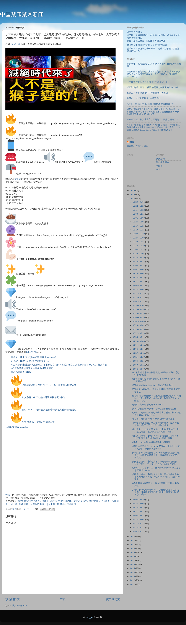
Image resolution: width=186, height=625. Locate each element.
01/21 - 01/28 (139, 523)
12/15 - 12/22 (139, 210)
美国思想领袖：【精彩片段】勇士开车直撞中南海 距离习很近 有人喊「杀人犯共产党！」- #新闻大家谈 (156, 476)
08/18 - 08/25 (139, 277)
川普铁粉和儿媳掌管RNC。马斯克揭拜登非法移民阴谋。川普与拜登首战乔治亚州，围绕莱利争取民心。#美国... (155, 492)
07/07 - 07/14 (139, 301)
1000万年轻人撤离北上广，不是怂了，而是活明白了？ (152, 119)
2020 (132, 548)
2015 (132, 568)
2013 (132, 576)
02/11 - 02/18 (139, 511)
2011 (132, 584)
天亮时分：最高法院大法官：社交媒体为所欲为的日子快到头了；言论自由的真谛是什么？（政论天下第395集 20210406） (153, 74)
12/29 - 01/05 (139, 202)
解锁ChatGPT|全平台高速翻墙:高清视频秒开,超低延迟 (49, 409)
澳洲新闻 (160, 159)
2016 (132, 564)
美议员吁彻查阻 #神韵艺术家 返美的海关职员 (153, 419)
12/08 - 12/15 (139, 214)
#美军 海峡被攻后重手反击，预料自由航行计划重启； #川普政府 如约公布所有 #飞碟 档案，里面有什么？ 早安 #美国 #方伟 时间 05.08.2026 (153, 111)
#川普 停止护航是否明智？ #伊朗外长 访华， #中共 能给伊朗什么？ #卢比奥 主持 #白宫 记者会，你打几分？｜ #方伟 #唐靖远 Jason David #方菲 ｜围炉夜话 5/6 (153, 127)
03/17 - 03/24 (139, 365)
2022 (132, 540)
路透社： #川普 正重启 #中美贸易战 (144, 98)
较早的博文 (113, 599)
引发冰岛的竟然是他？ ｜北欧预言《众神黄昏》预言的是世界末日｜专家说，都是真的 (59, 365)
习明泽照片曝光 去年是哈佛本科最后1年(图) (147, 82)
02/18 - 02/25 (139, 507)
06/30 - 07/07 (139, 305)
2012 (132, 580)
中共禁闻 (71, 504)
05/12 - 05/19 (139, 333)
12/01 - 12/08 (139, 218)
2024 (132, 198)
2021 (132, 544)
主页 (63, 599)
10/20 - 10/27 (139, 242)
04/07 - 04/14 (139, 353)
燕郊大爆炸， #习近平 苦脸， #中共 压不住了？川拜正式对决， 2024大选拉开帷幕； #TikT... (155, 430)
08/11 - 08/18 (139, 281)
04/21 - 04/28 (139, 345)
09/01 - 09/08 (139, 269)
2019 (132, 552)
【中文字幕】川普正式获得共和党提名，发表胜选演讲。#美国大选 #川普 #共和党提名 (155, 424)
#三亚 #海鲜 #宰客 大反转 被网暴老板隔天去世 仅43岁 (152, 87)
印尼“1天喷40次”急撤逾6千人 (30, 361)
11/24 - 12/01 (139, 222)
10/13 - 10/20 (139, 246)
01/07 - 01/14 (139, 531)
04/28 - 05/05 (139, 341)
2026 (132, 190)
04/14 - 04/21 (139, 349)
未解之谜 (15, 44)
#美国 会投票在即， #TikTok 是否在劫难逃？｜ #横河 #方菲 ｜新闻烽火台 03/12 (156, 447)
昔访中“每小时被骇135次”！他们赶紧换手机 (152, 385)
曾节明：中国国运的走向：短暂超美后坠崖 (147, 45)
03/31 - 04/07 (139, 357)
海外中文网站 (162, 162)
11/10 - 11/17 (139, 230)
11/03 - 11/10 (139, 234)
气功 (158, 169)
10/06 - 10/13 (139, 249)
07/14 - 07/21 (139, 297)
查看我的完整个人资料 (137, 146)
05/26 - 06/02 (139, 325)
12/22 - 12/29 (139, 206)
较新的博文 (12, 599)
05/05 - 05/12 (139, 337)
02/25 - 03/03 (139, 504)
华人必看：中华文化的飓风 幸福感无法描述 (44, 397)
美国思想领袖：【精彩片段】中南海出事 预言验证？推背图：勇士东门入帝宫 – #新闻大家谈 (154, 462)
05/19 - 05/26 (139, 329)
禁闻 (132, 142)
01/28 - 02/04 (139, 519)
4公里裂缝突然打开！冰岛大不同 (32, 368)
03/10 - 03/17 (139, 369)
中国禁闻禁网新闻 (22, 14)
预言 (7, 495)
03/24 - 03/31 (139, 361)
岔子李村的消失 (134, 32)
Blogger (89, 617)
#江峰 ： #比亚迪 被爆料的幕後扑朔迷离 (151, 442)
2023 (132, 536)
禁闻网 (159, 166)
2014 (132, 572)
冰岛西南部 (21, 372)
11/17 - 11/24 (139, 226)
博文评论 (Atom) (19, 605)
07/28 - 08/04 (139, 289)
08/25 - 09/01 (139, 273)
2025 (132, 194)
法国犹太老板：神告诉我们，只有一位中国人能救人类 (49, 385)
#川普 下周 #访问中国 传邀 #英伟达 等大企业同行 (150, 104)
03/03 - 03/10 (139, 499)
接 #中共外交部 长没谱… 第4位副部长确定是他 (154, 409)
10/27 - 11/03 (139, 238)
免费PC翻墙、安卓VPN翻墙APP (38, 422)
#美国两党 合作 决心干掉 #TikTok (147, 404)
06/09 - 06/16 (139, 317)
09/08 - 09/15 (139, 265)
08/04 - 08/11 (139, 285)
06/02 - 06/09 (139, 321)
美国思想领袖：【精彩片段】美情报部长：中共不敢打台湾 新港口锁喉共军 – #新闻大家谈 (155, 437)
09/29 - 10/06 (139, 254)
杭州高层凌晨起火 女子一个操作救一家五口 (147, 93)
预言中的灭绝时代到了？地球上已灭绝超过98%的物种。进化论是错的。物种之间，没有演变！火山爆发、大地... (156, 398)
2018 (132, 556)
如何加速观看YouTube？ (17, 427)
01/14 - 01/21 (139, 527)
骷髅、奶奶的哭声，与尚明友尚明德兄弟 (146, 41)
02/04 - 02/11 (139, 515)
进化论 (18, 179)
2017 (132, 560)
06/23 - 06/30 (139, 309)
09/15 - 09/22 (139, 261)
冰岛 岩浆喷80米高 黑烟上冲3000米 (33, 357)
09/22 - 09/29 (139, 257)
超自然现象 (31, 352)
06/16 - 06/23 (139, 313)
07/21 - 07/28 (139, 293)
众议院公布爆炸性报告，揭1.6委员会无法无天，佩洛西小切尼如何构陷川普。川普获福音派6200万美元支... (155, 455)
